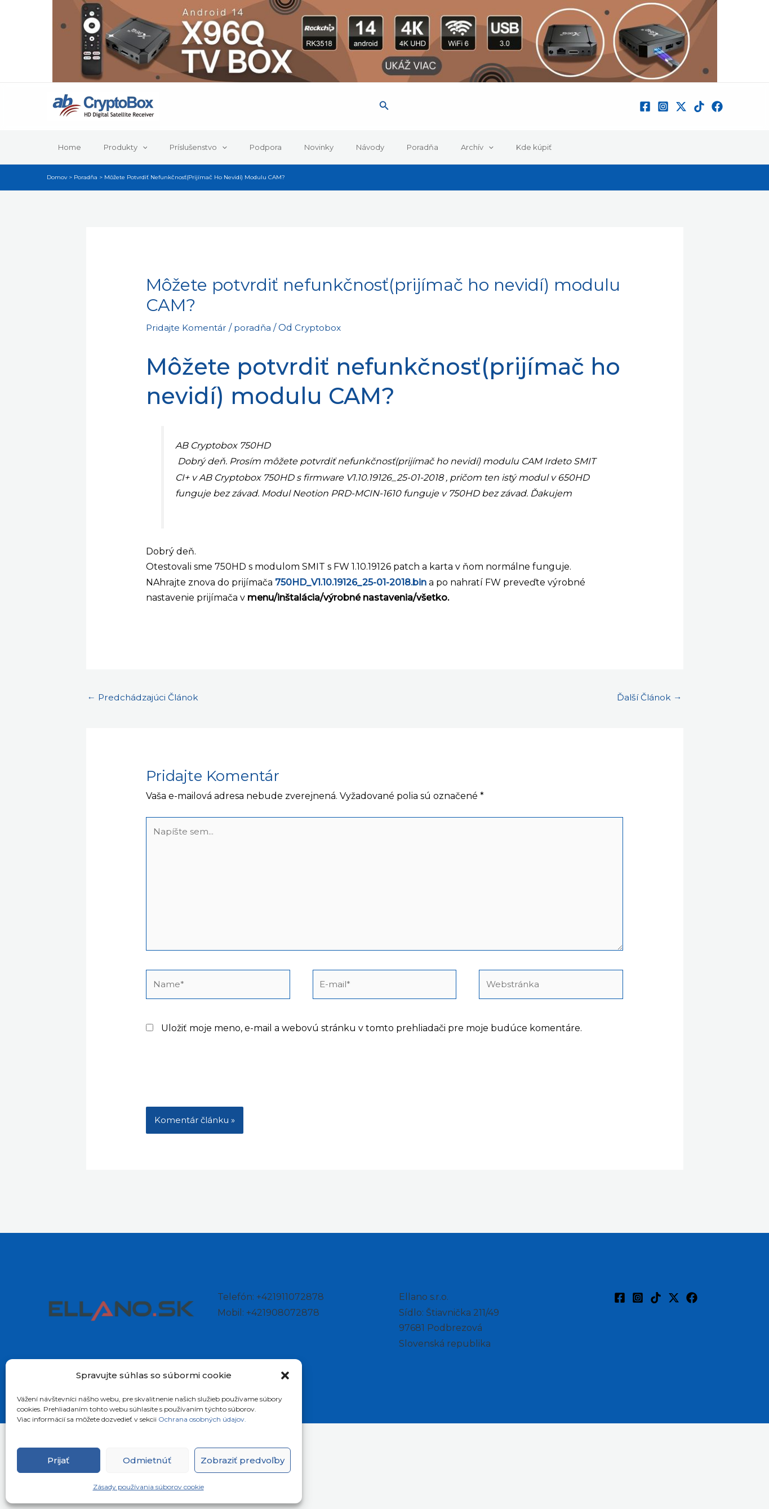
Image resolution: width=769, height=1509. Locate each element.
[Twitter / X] (681, 106)
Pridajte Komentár (187, 327)
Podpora (238, 147)
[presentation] (231, 1086)
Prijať (58, 1460)
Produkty (114, 147)
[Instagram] (663, 106)
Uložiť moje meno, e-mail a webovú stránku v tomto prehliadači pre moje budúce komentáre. (371, 1034)
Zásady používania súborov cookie (148, 1487)
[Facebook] (645, 106)
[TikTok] (699, 106)
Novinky (283, 147)
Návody (327, 147)
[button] (285, 1375)
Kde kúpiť (466, 147)
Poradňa (371, 147)
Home (65, 147)
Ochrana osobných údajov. (203, 1419)
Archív (418, 147)
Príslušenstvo (178, 147)
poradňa (255, 327)
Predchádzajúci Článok (145, 698)
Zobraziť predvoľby (243, 1460)
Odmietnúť (147, 1460)
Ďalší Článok (648, 698)
